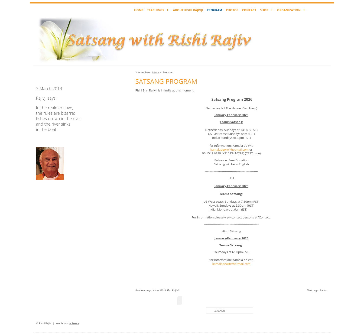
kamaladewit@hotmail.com (229, 149)
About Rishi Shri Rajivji (166, 290)
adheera (74, 323)
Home (155, 72)
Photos (323, 290)
